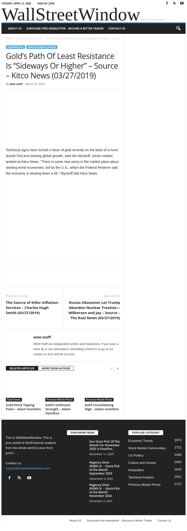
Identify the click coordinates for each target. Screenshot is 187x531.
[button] (178, 28)
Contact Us (116, 28)
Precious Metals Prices (29, 38)
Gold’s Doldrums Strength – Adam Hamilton (58, 409)
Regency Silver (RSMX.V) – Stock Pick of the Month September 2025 (104, 467)
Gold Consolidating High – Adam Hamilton (102, 407)
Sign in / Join (45, 3)
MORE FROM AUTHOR (56, 368)
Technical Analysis (141, 477)
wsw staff (15, 84)
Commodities (15, 47)
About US (15, 28)
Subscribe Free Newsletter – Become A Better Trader (65, 28)
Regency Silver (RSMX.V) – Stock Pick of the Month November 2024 (104, 490)
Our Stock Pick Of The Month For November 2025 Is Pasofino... (104, 445)
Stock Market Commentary (147, 448)
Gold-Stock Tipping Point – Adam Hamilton (23, 407)
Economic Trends (140, 441)
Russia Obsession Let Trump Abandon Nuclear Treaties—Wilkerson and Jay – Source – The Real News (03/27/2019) (94, 310)
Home (9, 38)
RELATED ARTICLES (22, 368)
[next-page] (117, 368)
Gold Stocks (14, 399)
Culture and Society (142, 463)
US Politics (136, 455)
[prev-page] (111, 368)
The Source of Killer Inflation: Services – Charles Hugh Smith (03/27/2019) (32, 307)
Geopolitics (136, 470)
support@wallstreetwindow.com (28, 468)
